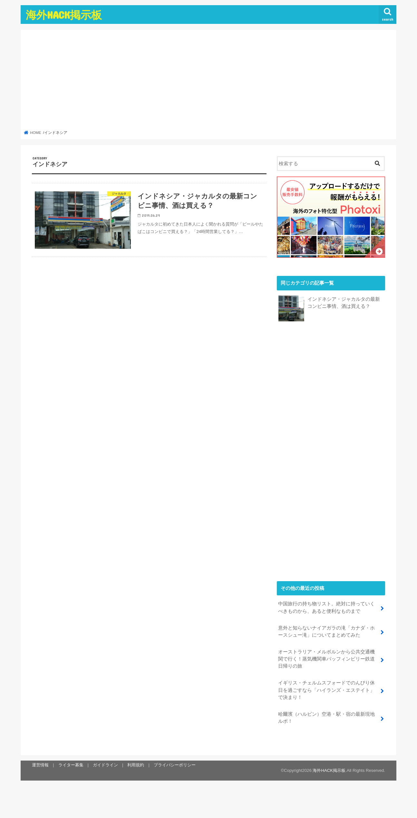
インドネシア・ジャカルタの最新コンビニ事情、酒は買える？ (343, 303)
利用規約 (135, 764)
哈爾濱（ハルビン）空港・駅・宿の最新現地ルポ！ (326, 717)
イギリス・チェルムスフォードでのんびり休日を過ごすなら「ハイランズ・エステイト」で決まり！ (326, 690)
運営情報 (40, 764)
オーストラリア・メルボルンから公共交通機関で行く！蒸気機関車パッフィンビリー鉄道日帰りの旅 (326, 658)
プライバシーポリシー (175, 764)
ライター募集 (70, 764)
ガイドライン (105, 764)
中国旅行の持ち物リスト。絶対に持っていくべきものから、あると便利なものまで (326, 607)
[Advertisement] (208, 81)
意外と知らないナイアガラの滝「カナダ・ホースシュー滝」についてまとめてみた (326, 631)
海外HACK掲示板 (64, 14)
